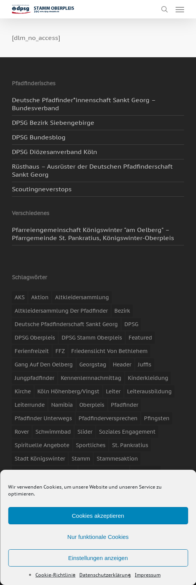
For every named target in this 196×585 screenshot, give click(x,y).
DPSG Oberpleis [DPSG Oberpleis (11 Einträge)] (35, 337)
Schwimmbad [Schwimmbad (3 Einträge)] (53, 431)
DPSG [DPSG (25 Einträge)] (131, 324)
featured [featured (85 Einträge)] (140, 337)
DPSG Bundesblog (38, 137)
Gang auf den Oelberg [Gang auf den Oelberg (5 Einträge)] (44, 364)
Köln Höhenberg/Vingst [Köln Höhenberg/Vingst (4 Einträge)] (68, 391)
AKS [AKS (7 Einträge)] (20, 297)
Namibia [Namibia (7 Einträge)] (62, 404)
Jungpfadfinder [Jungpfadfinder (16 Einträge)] (34, 378)
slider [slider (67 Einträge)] (84, 431)
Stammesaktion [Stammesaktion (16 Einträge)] (117, 458)
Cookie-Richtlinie (55, 575)
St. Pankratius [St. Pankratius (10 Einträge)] (130, 445)
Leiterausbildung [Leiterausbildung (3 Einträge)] (149, 391)
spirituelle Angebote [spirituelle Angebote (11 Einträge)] (42, 445)
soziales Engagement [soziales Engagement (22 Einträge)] (127, 431)
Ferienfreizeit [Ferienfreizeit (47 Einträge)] (32, 351)
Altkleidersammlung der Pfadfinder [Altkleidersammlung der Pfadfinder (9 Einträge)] (61, 310)
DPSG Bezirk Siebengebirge (53, 122)
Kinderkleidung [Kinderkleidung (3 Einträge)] (148, 378)
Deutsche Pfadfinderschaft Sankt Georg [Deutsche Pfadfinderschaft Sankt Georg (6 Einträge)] (66, 324)
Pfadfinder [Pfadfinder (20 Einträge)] (124, 404)
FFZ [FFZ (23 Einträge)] (60, 351)
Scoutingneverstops (42, 189)
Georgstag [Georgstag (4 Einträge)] (92, 364)
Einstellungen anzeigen (98, 558)
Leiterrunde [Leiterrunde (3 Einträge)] (30, 404)
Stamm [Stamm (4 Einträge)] (81, 458)
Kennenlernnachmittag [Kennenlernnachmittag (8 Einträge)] (91, 378)
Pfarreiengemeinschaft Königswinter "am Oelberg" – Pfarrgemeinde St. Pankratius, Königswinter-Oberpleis (93, 234)
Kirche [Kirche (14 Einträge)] (23, 391)
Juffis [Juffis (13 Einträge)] (144, 364)
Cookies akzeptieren (98, 515)
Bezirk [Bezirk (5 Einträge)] (122, 310)
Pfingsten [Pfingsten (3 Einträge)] (156, 418)
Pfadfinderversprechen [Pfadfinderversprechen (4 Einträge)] (108, 418)
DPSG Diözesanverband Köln (54, 152)
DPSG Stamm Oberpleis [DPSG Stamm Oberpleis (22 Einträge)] (92, 337)
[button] (180, 9)
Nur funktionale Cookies (98, 537)
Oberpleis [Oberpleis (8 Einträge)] (91, 404)
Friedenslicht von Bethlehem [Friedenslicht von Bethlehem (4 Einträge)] (109, 351)
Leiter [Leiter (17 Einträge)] (113, 391)
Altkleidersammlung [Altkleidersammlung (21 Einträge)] (82, 297)
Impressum (148, 575)
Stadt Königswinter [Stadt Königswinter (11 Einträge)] (40, 458)
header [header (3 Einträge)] (122, 364)
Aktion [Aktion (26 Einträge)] (40, 297)
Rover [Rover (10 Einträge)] (22, 431)
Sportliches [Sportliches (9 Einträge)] (91, 445)
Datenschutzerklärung (105, 575)
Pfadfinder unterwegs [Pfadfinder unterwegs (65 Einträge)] (43, 418)
